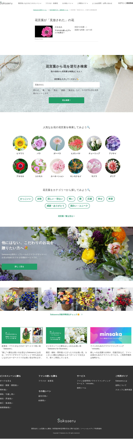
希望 (110, 199)
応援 (90, 199)
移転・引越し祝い (7, 394)
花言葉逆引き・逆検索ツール (59, 10)
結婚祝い (42, 401)
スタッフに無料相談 (123, 390)
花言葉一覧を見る (66, 216)
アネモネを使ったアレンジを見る (63, 32)
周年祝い (3, 390)
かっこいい (25, 199)
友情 (39, 199)
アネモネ (58, 27)
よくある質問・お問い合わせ (102, 3)
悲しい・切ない (55, 199)
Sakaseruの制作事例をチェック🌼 (66, 315)
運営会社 (34, 429)
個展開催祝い (5, 408)
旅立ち (71, 90)
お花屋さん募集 (45, 429)
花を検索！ (66, 100)
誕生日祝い (43, 396)
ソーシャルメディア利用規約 (91, 429)
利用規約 (56, 429)
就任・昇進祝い (6, 399)
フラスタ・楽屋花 (52, 3)
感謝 (63, 90)
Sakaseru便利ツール (40, 10)
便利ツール (81, 388)
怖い (71, 199)
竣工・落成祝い (6, 403)
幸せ (56, 90)
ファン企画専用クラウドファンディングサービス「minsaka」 (93, 382)
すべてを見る (5, 381)
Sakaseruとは (121, 381)
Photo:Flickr (39, 39)
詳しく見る (19, 267)
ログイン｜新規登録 (125, 3)
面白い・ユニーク (79, 206)
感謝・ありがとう (55, 206)
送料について (121, 386)
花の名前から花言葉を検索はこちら (66, 71)
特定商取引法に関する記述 (69, 429)
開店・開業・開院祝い (9, 386)
